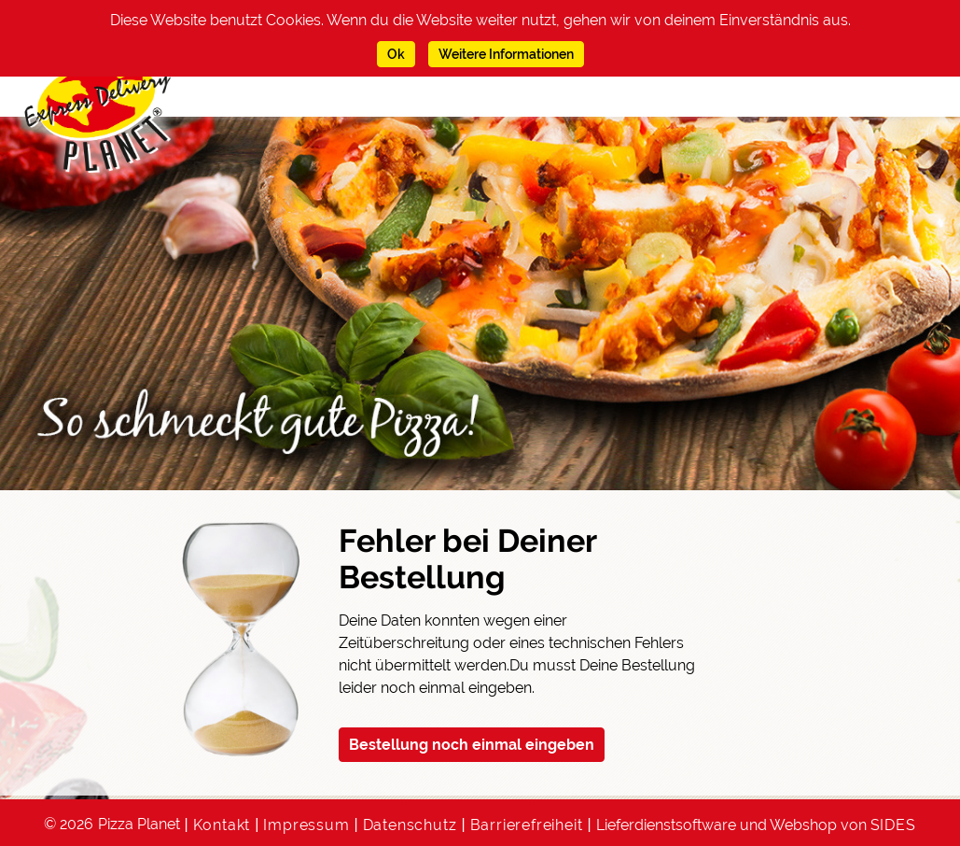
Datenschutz (410, 825)
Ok (396, 54)
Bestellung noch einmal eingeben (471, 745)
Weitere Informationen (506, 54)
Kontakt (222, 825)
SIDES (893, 825)
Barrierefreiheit (526, 825)
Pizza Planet (139, 824)
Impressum (306, 825)
